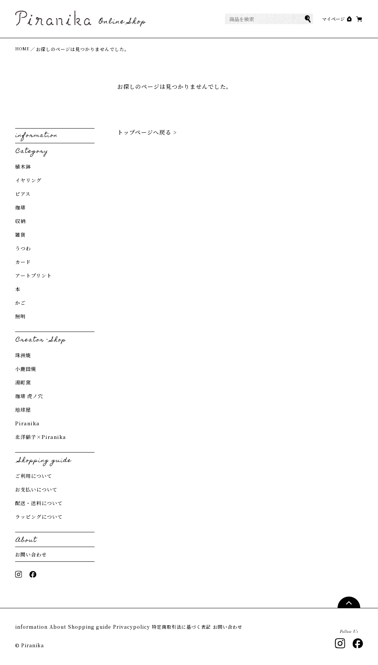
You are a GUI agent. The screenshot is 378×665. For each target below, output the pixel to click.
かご (20, 302)
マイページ (318, 19)
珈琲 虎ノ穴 (29, 396)
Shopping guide (112, 627)
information (32, 627)
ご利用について (33, 475)
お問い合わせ (31, 554)
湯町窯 (23, 382)
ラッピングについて (39, 516)
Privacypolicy (166, 627)
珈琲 (20, 207)
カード (23, 261)
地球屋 (23, 409)
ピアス (23, 193)
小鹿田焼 (25, 368)
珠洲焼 (23, 355)
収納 (20, 221)
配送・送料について (39, 503)
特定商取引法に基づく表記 (230, 627)
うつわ (23, 248)
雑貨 (20, 234)
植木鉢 (23, 166)
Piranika (27, 423)
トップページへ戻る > (147, 132)
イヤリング (28, 180)
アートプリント (33, 275)
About (69, 627)
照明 (20, 316)
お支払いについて (36, 489)
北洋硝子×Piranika (40, 436)
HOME (23, 49)
